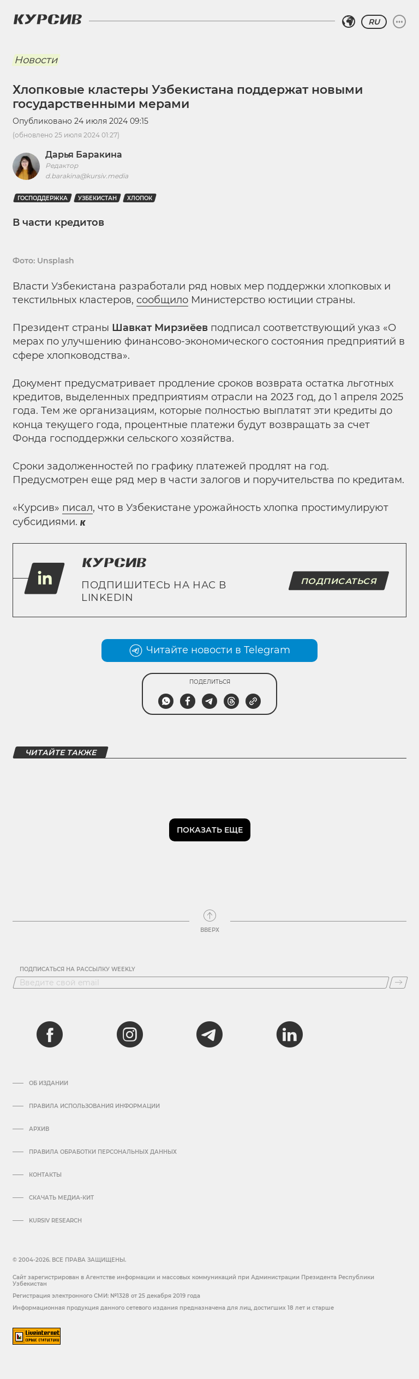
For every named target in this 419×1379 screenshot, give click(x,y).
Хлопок (139, 198)
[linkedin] (289, 1034)
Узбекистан (97, 198)
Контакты (45, 1175)
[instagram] (130, 1034)
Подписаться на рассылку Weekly (77, 969)
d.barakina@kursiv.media (86, 176)
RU (374, 22)
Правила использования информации (94, 1106)
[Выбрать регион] (349, 22)
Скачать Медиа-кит (61, 1198)
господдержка (42, 198)
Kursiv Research (55, 1221)
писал (77, 508)
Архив (39, 1129)
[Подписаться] (398, 983)
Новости (35, 60)
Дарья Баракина (83, 154)
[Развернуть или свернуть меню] (399, 22)
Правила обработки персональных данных (103, 1152)
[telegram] (209, 1034)
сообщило (162, 300)
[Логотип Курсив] (47, 19)
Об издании (48, 1083)
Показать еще (210, 830)
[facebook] (50, 1034)
